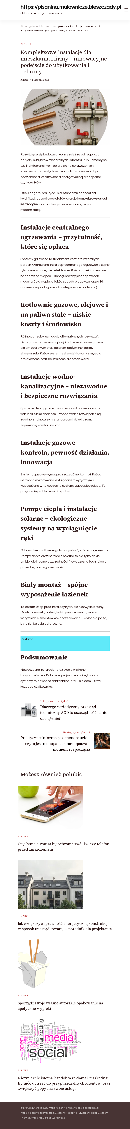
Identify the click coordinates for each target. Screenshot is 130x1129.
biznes (26, 44)
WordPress (58, 1118)
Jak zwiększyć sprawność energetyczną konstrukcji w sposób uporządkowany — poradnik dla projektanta (65, 926)
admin (25, 80)
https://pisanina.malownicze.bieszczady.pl (71, 7)
